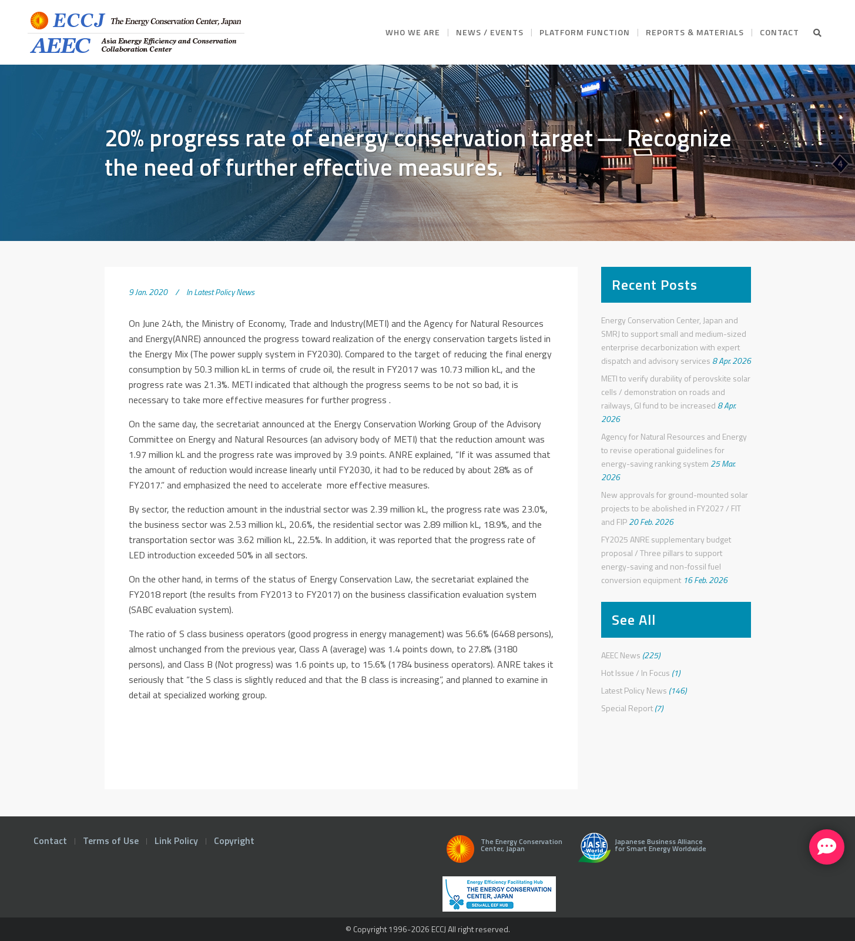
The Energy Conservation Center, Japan (502, 852)
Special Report (627, 708)
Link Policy (176, 840)
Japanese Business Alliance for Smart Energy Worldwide (639, 852)
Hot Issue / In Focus (635, 673)
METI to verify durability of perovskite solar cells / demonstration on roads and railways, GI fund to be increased (675, 391)
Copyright (234, 840)
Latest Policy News (224, 292)
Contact (50, 840)
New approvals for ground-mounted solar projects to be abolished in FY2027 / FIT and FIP (674, 508)
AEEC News (621, 655)
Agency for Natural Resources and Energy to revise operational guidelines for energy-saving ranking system (674, 450)
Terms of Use (111, 840)
